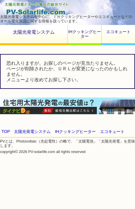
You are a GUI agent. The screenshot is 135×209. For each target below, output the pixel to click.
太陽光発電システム (34, 32)
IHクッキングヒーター (84, 34)
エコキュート (118, 31)
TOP (5, 131)
